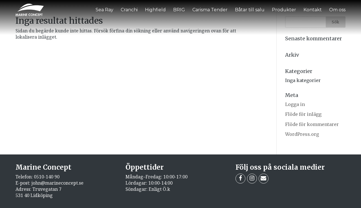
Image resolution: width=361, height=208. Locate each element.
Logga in (295, 104)
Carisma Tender (210, 9)
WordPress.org (302, 134)
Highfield (155, 9)
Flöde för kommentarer (312, 124)
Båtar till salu (250, 9)
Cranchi (129, 9)
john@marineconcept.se (57, 183)
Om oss (337, 9)
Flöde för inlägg (303, 114)
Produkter (284, 9)
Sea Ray (104, 9)
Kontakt (312, 9)
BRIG (179, 9)
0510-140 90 (47, 177)
